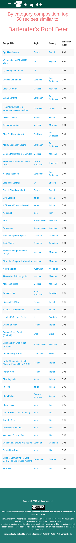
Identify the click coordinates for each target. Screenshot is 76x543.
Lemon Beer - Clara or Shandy (16, 412)
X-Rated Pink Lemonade (14, 309)
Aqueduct (7, 213)
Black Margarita (10, 89)
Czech (52, 396)
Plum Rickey (8, 396)
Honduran (53, 163)
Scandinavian (40, 220)
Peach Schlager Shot (12, 353)
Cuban (52, 108)
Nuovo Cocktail (10, 269)
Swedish (53, 220)
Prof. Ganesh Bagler (64, 534)
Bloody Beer (8, 405)
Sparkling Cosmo (11, 52)
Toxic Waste (8, 243)
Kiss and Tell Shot (11, 302)
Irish (36, 213)
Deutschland (39, 353)
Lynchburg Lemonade (13, 70)
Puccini (6, 387)
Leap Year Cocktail (11, 183)
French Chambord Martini (14, 190)
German (52, 459)
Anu (5, 220)
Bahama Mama (10, 98)
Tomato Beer (9, 420)
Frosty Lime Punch (11, 450)
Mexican (37, 89)
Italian (36, 198)
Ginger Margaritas (11, 125)
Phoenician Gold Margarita (15, 276)
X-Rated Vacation (11, 174)
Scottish (53, 317)
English (52, 61)
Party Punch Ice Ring (12, 427)
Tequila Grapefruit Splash (14, 235)
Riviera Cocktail (10, 117)
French (37, 52)
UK (35, 61)
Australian (38, 269)
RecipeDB (28, 4)
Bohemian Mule (10, 325)
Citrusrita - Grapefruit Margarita (17, 261)
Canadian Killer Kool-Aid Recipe (17, 443)
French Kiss (8, 372)
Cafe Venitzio (9, 198)
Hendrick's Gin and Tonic (14, 317)
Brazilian (53, 293)
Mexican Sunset (10, 284)
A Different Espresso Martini (16, 205)
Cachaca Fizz (9, 293)
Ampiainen (8, 228)
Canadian (38, 235)
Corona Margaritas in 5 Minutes (17, 154)
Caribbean (38, 80)
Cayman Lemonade (12, 80)
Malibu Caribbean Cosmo (14, 145)
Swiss (52, 353)
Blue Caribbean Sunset (13, 134)
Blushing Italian (10, 379)
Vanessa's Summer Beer (14, 435)
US (35, 70)
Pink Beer (7, 468)
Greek (36, 334)
